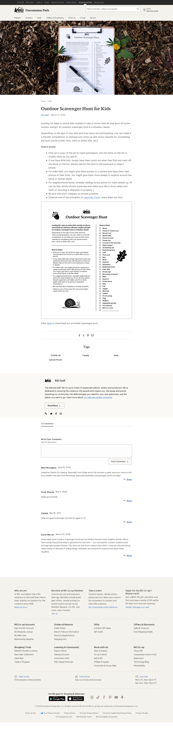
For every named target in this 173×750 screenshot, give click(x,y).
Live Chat (141, 676)
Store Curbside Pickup (64, 635)
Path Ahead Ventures (63, 662)
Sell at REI (98, 658)
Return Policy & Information (66, 632)
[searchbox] (113, 9)
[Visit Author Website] (47, 414)
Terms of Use (30, 713)
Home (43, 101)
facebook (104, 697)
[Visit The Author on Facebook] (57, 414)
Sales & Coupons (141, 628)
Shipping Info (60, 639)
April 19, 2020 (64, 467)
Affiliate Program (101, 662)
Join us (54, 613)
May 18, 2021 (55, 513)
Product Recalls (142, 713)
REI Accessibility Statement (106, 717)
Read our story (20, 607)
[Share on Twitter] (83, 335)
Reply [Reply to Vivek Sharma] (129, 501)
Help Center (21, 676)
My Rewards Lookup (23, 632)
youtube (116, 697)
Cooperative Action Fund (145, 654)
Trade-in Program (22, 662)
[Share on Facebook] (79, 335)
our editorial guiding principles (98, 397)
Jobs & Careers (100, 651)
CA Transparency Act (64, 717)
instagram (92, 697)
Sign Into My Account (24, 628)
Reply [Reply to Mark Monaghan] (129, 479)
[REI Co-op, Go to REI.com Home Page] (18, 10)
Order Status (60, 628)
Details (129, 607)
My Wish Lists (20, 635)
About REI (138, 651)
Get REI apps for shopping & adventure (66, 694)
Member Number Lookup (25, 651)
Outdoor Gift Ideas (102, 628)
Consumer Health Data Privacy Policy (117, 713)
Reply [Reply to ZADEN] (129, 522)
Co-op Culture (100, 654)
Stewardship (139, 665)
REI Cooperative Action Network (102, 607)
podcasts (122, 697)
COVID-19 (55, 355)
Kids (116, 355)
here (49, 323)
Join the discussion (48, 442)
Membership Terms (84, 717)
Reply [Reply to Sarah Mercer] (129, 556)
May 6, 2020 (61, 491)
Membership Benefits (24, 639)
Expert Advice (60, 651)
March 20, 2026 (63, 534)
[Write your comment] (86, 450)
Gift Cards (98, 632)
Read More (54, 405)
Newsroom (139, 658)
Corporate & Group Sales (105, 665)
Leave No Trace (91, 197)
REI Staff (45, 115)
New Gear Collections (24, 654)
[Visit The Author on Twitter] (52, 414)
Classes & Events (61, 654)
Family (86, 355)
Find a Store (82, 676)
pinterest (110, 697)
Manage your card (141, 607)
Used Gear (19, 658)
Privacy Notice (69, 713)
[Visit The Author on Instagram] (62, 414)
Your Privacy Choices (50, 713)
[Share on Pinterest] (88, 335)
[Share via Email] (92, 335)
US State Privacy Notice (89, 713)
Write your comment (51, 439)
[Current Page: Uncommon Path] (85, 2)
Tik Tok (98, 697)
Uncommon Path (37, 10)
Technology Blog (141, 662)
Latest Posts (55, 359)
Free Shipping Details (143, 632)
